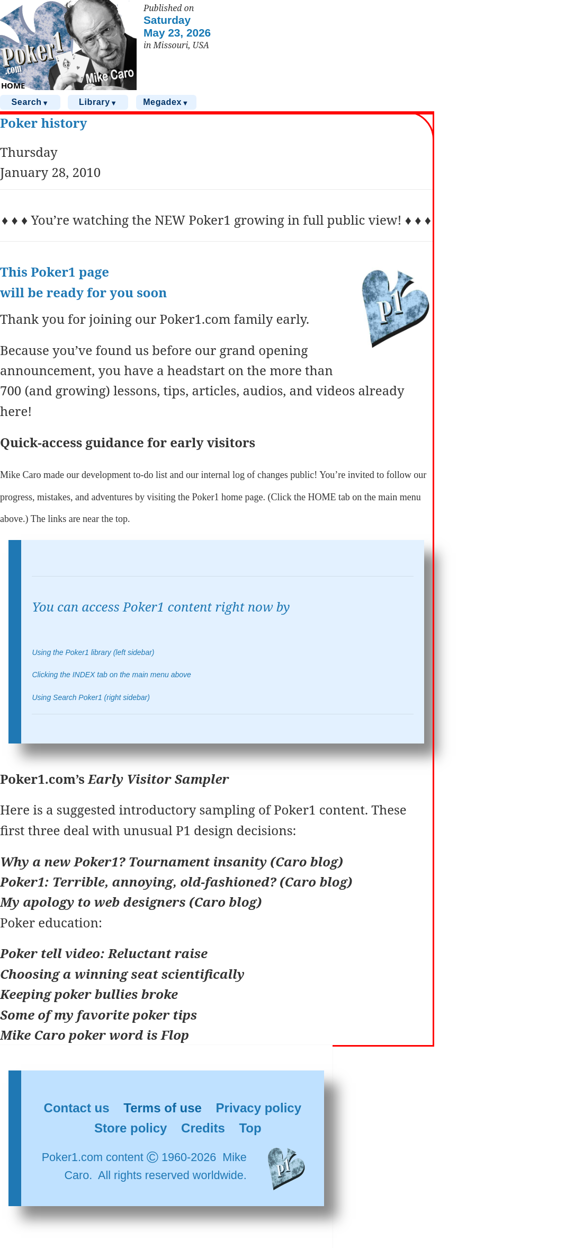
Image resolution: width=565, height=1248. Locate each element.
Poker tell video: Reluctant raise (104, 953)
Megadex (166, 103)
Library (98, 103)
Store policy (130, 1128)
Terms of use (162, 1108)
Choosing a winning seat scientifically (122, 974)
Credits (203, 1128)
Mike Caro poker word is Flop (94, 1034)
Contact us (77, 1108)
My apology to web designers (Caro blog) (131, 901)
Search (30, 103)
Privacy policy (258, 1108)
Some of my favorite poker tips (98, 1014)
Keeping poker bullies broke (89, 994)
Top (250, 1128)
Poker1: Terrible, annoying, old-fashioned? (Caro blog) (176, 881)
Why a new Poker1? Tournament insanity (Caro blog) (171, 861)
